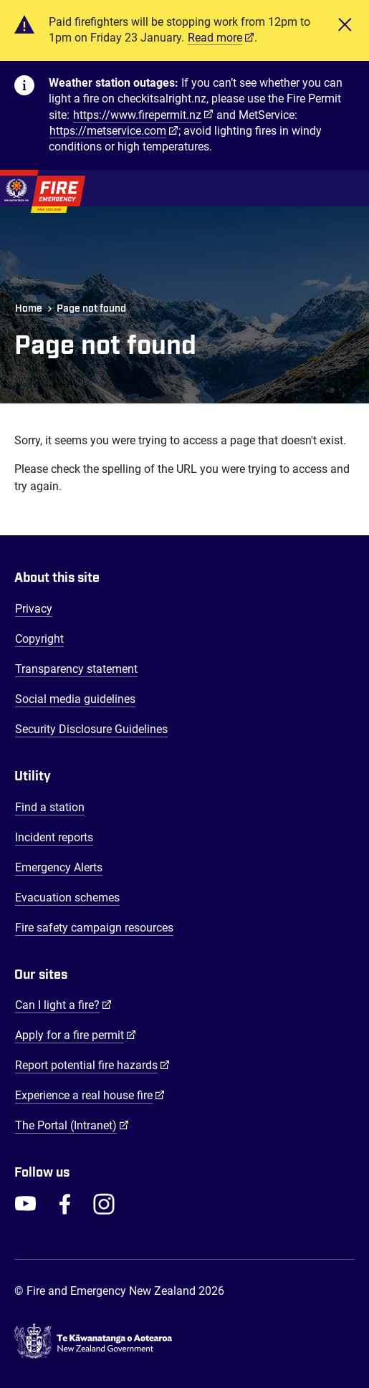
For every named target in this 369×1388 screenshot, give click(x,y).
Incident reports (54, 837)
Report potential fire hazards (92, 1065)
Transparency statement (76, 669)
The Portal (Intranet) (72, 1125)
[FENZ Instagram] (104, 1204)
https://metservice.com (107, 131)
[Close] (345, 30)
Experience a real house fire (90, 1095)
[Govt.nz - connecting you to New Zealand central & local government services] (184, 1341)
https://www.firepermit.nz (137, 115)
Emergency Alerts (58, 867)
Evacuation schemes (67, 897)
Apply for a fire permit (75, 1035)
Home (28, 309)
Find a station (50, 807)
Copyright (39, 639)
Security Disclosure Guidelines (91, 729)
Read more (215, 37)
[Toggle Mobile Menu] (347, 188)
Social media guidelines (75, 699)
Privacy (33, 609)
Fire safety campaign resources (94, 927)
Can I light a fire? (63, 1004)
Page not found (91, 309)
